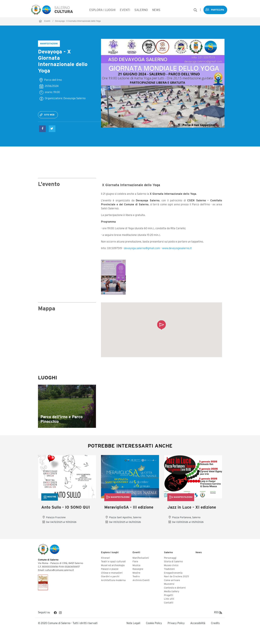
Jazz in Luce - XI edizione (191, 507)
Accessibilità (197, 623)
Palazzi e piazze (109, 569)
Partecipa (217, 9)
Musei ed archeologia (113, 565)
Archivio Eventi (141, 580)
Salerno (168, 552)
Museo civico (171, 565)
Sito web (49, 115)
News (198, 552)
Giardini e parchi (110, 576)
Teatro (136, 576)
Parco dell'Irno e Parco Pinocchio (61, 419)
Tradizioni (169, 569)
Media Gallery (171, 591)
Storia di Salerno (173, 561)
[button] (161, 325)
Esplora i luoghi (110, 552)
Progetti (168, 595)
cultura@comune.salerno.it (59, 570)
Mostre (136, 572)
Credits (215, 623)
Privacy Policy (176, 623)
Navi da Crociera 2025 (176, 576)
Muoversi (169, 584)
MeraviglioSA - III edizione (128, 507)
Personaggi (170, 557)
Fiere (135, 561)
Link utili (169, 599)
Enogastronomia (173, 572)
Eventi (47, 21)
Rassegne (137, 569)
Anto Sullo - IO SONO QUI (65, 507)
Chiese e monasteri (112, 572)
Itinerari (105, 557)
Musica (136, 565)
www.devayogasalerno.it (177, 248)
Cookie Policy (154, 623)
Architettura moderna (113, 580)
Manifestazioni (140, 557)
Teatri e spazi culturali (113, 561)
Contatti (168, 602)
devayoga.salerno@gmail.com (142, 248)
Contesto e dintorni (175, 587)
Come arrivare (172, 580)
